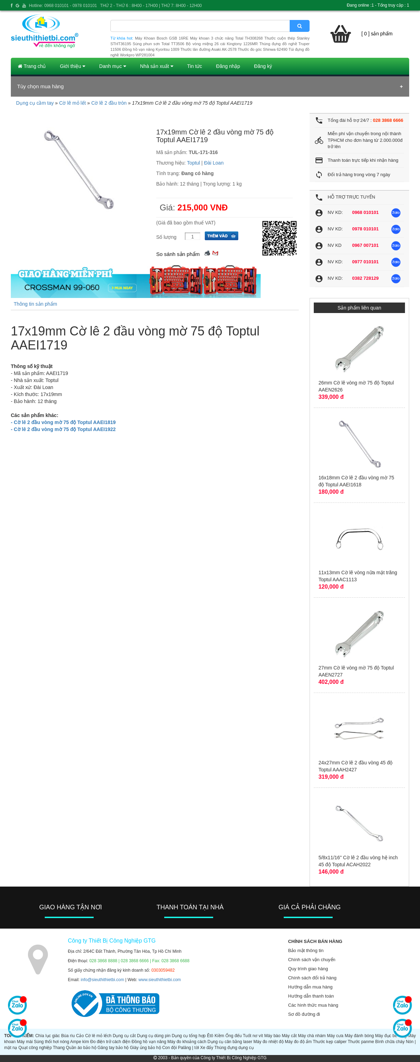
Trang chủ (32, 66)
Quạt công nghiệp (35, 1047)
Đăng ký (263, 66)
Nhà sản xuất (156, 66)
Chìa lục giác (47, 1035)
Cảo (80, 1035)
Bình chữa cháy (390, 1041)
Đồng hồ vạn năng (148, 1041)
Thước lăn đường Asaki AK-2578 (208, 49)
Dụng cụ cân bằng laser (230, 1041)
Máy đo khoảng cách (186, 1041)
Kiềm (219, 1035)
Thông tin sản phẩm (35, 304)
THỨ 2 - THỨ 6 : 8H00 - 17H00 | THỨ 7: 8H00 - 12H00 (151, 5)
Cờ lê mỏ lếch (98, 1035)
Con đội (169, 1047)
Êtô (210, 1035)
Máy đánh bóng (359, 1035)
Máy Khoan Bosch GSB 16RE (161, 38)
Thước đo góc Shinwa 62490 (262, 49)
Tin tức (194, 66)
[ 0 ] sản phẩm (376, 33)
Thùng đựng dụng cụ (233, 1047)
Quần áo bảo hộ (81, 1047)
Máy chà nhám (312, 1035)
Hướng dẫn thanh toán (311, 996)
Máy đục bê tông (391, 1035)
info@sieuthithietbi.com (102, 979)
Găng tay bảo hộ (113, 1047)
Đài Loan (214, 163)
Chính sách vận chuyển (311, 959)
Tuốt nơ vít (253, 1035)
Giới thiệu (72, 66)
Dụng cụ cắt (124, 1035)
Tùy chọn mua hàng (40, 86)
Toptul (193, 163)
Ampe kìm (79, 1041)
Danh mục (112, 66)
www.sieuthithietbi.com (159, 979)
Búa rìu (68, 1035)
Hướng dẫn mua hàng (310, 987)
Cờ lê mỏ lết (72, 103)
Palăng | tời (188, 1047)
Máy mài (24, 1041)
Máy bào (272, 1035)
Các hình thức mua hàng (313, 1005)
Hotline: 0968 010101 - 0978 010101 (63, 5)
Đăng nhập (228, 66)
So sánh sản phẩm (178, 254)
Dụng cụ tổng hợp (188, 1035)
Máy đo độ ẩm (298, 1041)
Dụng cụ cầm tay (35, 103)
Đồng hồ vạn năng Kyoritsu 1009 (150, 49)
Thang (59, 1047)
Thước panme (361, 1041)
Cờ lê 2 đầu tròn (108, 103)
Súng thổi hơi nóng (51, 1041)
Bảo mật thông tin (305, 950)
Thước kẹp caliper (330, 1041)
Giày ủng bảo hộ (145, 1047)
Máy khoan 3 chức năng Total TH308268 (226, 38)
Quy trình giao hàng (308, 968)
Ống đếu (233, 1035)
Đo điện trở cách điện (110, 1041)
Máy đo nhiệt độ (268, 1041)
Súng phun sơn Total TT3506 (158, 44)
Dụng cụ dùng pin (154, 1035)
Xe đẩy (206, 1047)
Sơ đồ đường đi (304, 1014)
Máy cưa (335, 1035)
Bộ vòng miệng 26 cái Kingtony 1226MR (222, 44)
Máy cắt (289, 1035)
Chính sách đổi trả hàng (312, 977)
